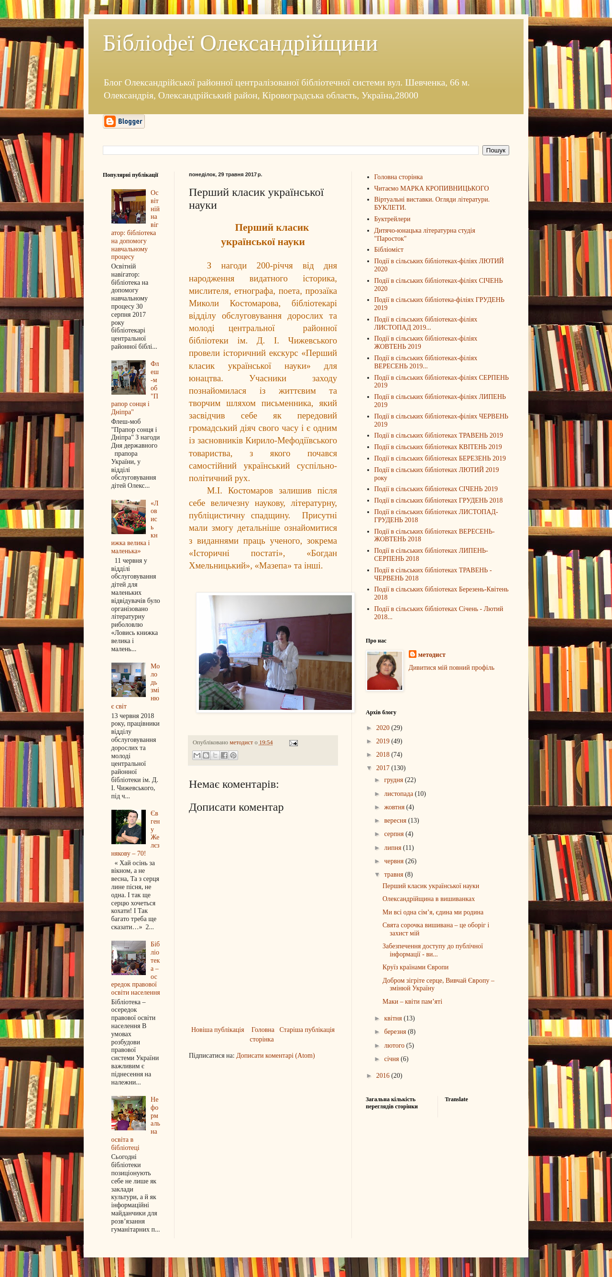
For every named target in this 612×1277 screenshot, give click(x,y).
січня (392, 1058)
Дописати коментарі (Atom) (275, 1055)
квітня (394, 1018)
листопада (399, 793)
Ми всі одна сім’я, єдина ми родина (432, 912)
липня (393, 847)
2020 (384, 727)
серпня (394, 833)
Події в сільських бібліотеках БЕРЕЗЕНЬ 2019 (440, 458)
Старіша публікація (307, 1029)
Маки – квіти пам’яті (412, 1001)
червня (394, 861)
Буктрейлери (392, 219)
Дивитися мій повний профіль (452, 667)
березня (396, 1031)
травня (394, 874)
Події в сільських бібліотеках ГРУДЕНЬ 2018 (438, 500)
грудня (394, 779)
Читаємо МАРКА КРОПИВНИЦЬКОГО (431, 188)
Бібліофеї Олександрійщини (240, 42)
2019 (384, 741)
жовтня (395, 807)
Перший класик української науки (430, 886)
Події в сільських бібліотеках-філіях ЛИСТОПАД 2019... (426, 323)
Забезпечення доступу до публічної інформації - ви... (432, 950)
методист (432, 654)
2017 (384, 768)
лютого (395, 1045)
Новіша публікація (217, 1029)
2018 (384, 754)
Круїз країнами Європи (415, 967)
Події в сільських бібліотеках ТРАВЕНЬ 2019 (438, 435)
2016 (384, 1075)
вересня (396, 820)
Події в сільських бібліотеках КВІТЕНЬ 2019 (438, 447)
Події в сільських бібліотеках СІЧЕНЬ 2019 (436, 489)
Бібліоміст (389, 249)
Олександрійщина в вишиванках (428, 898)
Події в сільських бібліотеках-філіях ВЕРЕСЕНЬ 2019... (426, 362)
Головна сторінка (262, 1034)
